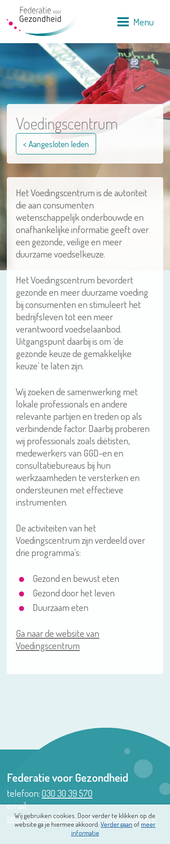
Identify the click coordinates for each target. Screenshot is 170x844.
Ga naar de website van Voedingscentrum (57, 639)
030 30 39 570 (67, 793)
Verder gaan (116, 824)
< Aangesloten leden (56, 143)
